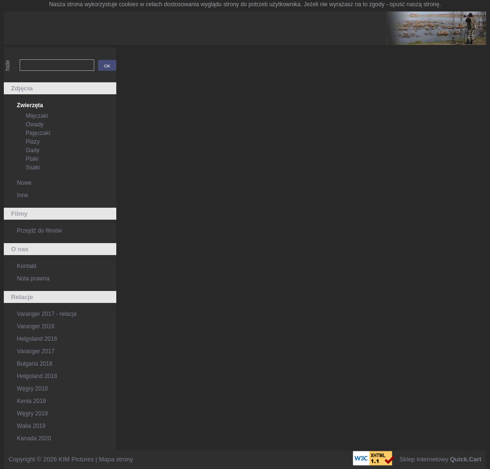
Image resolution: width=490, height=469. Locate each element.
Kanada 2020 (34, 438)
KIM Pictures (76, 459)
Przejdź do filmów (39, 230)
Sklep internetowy (440, 459)
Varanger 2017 (36, 351)
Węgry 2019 (32, 413)
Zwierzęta (30, 105)
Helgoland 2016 (37, 338)
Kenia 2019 (31, 401)
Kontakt (26, 266)
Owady (35, 124)
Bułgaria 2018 (34, 363)
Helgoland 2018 (37, 376)
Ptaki (32, 159)
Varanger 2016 (36, 326)
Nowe (24, 182)
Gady (33, 150)
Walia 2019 (31, 426)
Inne (22, 195)
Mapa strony (116, 459)
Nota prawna (33, 278)
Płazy (33, 141)
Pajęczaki (38, 133)
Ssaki (33, 167)
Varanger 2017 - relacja (47, 314)
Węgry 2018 (32, 388)
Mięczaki (37, 115)
